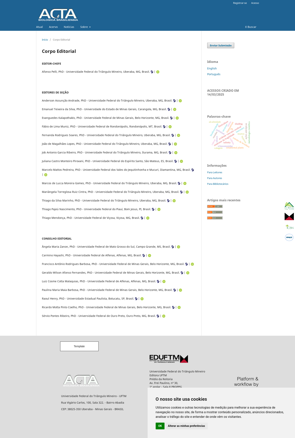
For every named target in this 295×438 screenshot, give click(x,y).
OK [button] (160, 425)
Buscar (250, 27)
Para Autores (214, 178)
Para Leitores (214, 172)
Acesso (255, 3)
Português (213, 74)
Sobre (84, 27)
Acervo (53, 27)
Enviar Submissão (221, 45)
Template (79, 346)
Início (45, 39)
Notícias (69, 27)
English (212, 68)
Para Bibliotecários (217, 184)
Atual (39, 27)
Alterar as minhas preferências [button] (186, 425)
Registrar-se (240, 3)
